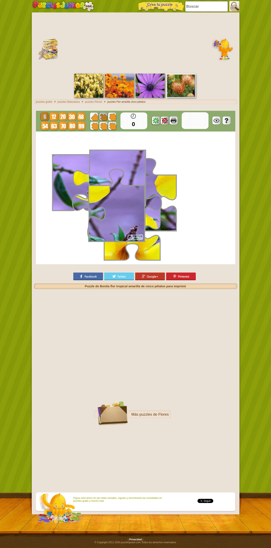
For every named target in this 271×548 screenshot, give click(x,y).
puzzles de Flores (154, 414)
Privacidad (135, 539)
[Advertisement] (135, 42)
